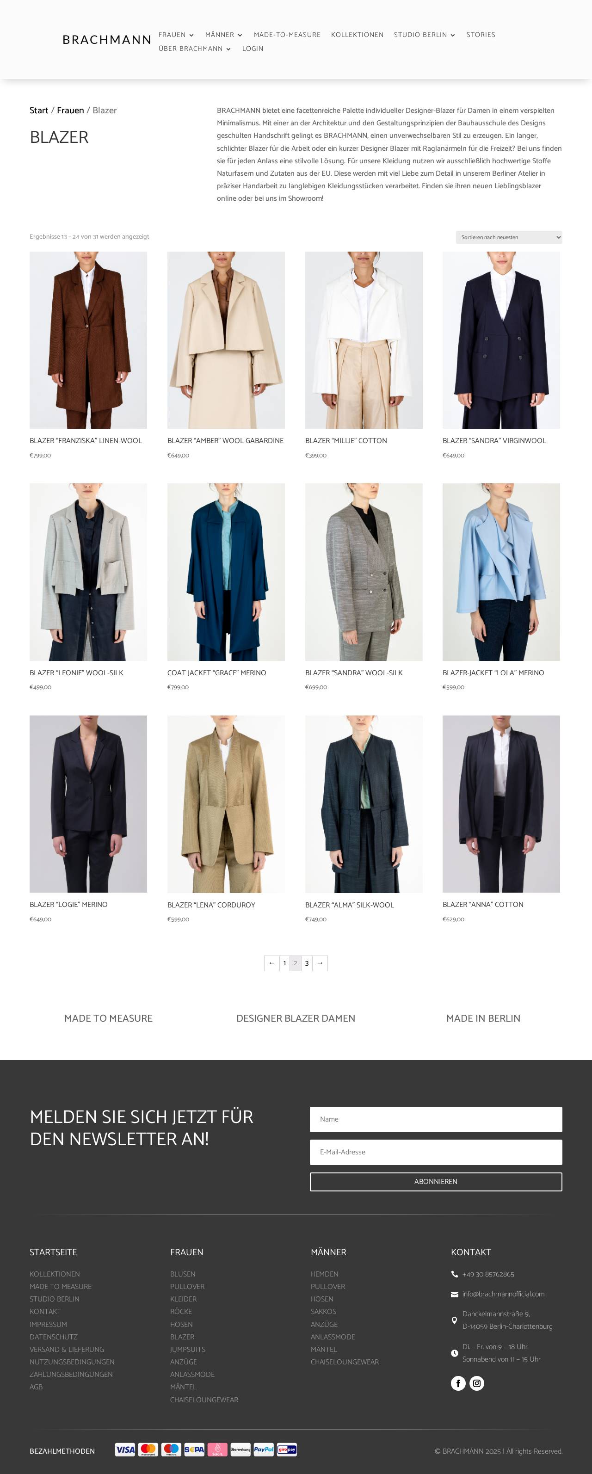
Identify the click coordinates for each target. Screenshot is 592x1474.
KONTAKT (45, 1312)
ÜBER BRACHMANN (191, 50)
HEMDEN (325, 1274)
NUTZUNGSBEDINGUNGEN (72, 1362)
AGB (36, 1387)
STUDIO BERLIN (420, 36)
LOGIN (253, 50)
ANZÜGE (183, 1362)
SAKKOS (323, 1312)
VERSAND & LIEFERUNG (67, 1350)
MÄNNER (219, 36)
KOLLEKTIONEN (357, 36)
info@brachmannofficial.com (503, 1294)
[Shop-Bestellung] (509, 237)
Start (39, 110)
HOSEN (181, 1325)
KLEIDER (183, 1299)
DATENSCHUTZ (54, 1337)
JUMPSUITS (187, 1350)
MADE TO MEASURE (61, 1287)
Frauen (70, 110)
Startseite (53, 1252)
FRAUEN (172, 36)
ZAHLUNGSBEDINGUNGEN (71, 1375)
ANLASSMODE (192, 1375)
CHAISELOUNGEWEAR (204, 1400)
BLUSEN (183, 1274)
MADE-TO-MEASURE (287, 36)
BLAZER (182, 1337)
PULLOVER (187, 1287)
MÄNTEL (183, 1387)
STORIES (481, 36)
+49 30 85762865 (488, 1274)
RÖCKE (181, 1312)
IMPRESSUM (48, 1325)
